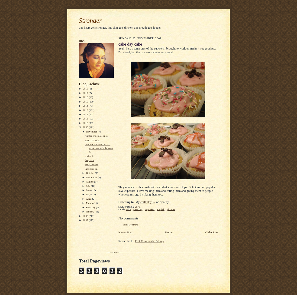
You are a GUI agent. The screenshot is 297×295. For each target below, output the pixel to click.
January (90, 211)
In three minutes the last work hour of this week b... (99, 148)
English (161, 209)
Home (169, 232)
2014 (86, 105)
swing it (89, 156)
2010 (86, 123)
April (89, 198)
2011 (86, 118)
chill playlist (147, 202)
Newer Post (125, 232)
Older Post (211, 232)
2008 (86, 216)
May (88, 194)
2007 (86, 220)
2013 (86, 110)
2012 (86, 114)
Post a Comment (130, 224)
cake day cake (92, 140)
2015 (86, 101)
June (88, 190)
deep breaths (91, 164)
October (90, 173)
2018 (86, 88)
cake (128, 209)
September (92, 177)
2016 (86, 97)
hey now (89, 160)
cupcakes (150, 209)
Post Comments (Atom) (149, 241)
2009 (86, 127)
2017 (86, 93)
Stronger (90, 20)
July (88, 186)
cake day (137, 209)
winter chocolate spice (97, 135)
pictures (171, 209)
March (90, 203)
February (91, 207)
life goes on (91, 168)
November (92, 131)
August (90, 181)
